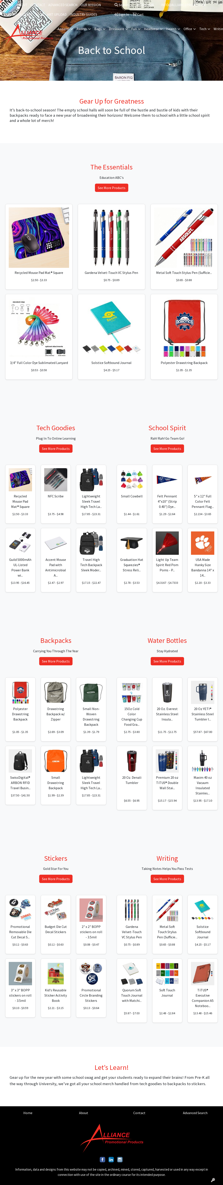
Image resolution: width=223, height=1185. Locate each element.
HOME (9, 5)
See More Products (111, 188)
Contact (139, 1113)
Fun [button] (134, 29)
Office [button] (188, 29)
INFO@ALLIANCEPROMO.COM (183, 5)
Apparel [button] (63, 29)
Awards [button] (81, 29)
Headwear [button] (151, 29)
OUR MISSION (91, 5)
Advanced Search (195, 1113)
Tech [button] (202, 29)
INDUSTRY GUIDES (83, 14)
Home (27, 1113)
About (83, 1113)
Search (122, 5)
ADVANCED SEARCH (63, 5)
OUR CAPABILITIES (18, 14)
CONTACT (37, 5)
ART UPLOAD (57, 14)
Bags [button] (98, 29)
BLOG (39, 14)
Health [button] (171, 29)
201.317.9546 (144, 5)
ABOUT (22, 5)
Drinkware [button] (116, 29)
